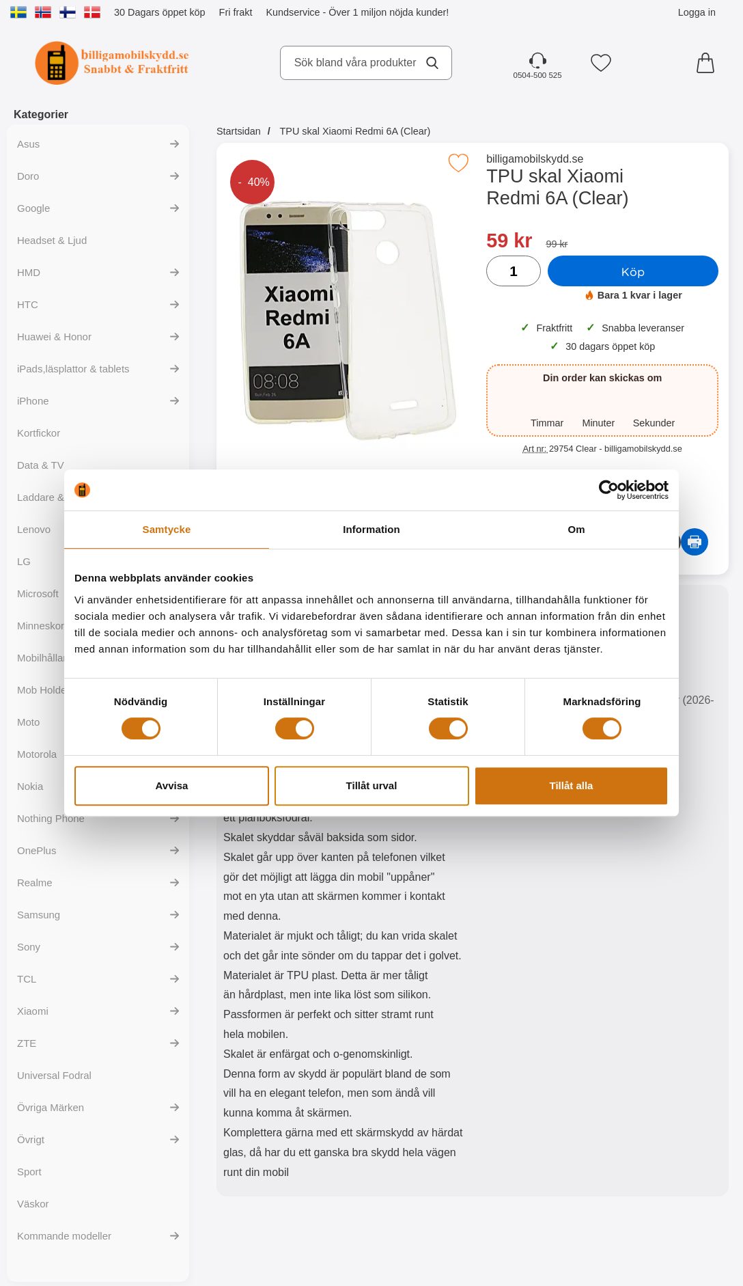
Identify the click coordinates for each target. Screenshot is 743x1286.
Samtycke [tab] (167, 529)
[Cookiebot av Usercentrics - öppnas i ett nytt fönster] (609, 490)
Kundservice (293, 12)
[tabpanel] (344, 894)
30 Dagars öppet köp (160, 12)
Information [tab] (371, 529)
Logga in (697, 12)
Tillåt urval (371, 785)
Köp (633, 271)
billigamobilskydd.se (534, 159)
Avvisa (172, 785)
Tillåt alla (571, 785)
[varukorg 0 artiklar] (708, 63)
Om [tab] (576, 529)
